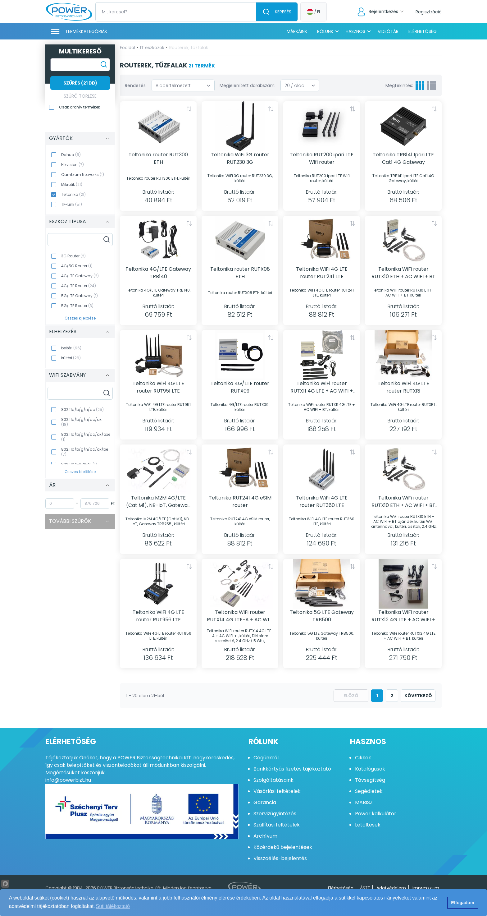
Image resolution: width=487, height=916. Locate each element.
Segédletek (369, 791)
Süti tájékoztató (113, 906)
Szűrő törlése (80, 96)
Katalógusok (370, 768)
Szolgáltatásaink (273, 780)
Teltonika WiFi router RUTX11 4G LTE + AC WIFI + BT (321, 387)
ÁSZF (365, 888)
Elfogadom (462, 902)
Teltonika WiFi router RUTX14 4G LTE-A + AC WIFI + (240, 616)
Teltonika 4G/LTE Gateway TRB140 (158, 272)
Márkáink (297, 31)
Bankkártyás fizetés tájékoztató (292, 768)
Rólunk (325, 31)
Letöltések (367, 824)
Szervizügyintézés (274, 813)
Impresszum (425, 888)
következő (418, 696)
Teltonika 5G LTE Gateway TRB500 (322, 616)
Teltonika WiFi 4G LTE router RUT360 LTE (322, 501)
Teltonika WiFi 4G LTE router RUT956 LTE (158, 616)
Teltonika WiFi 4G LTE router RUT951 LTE (158, 387)
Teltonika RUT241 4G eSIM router (240, 501)
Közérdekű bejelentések (282, 847)
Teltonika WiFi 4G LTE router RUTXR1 (403, 387)
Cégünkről (266, 757)
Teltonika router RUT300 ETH (158, 158)
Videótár (388, 31)
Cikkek (363, 757)
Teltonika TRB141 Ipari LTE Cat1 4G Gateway (403, 158)
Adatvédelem (391, 888)
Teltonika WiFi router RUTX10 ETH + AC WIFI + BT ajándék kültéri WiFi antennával (403, 501)
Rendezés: (136, 85)
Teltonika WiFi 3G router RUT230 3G (240, 158)
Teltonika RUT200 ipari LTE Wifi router (321, 158)
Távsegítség (370, 780)
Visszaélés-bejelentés (280, 858)
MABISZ (364, 802)
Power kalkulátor (375, 813)
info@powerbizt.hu (68, 780)
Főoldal (127, 47)
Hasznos (355, 31)
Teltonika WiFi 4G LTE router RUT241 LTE (322, 272)
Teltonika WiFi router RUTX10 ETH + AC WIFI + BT (403, 272)
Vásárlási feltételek (277, 791)
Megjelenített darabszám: (247, 85)
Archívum (265, 836)
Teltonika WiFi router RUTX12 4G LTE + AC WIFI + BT (403, 616)
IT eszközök (152, 47)
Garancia (264, 802)
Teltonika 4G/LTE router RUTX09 (240, 387)
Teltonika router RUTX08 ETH (240, 272)
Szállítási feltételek (276, 824)
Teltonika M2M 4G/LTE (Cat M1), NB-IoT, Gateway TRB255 (158, 501)
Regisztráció (429, 12)
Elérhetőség (422, 31)
